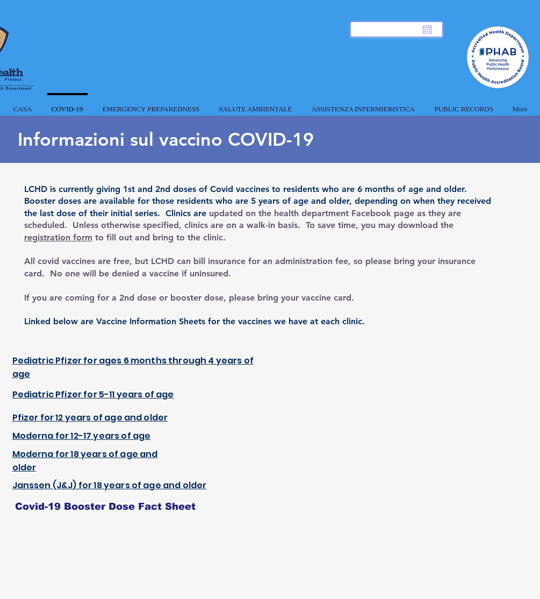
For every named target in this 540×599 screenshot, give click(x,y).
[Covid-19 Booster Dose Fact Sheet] (105, 506)
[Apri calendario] (427, 29)
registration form (58, 237)
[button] (151, 104)
